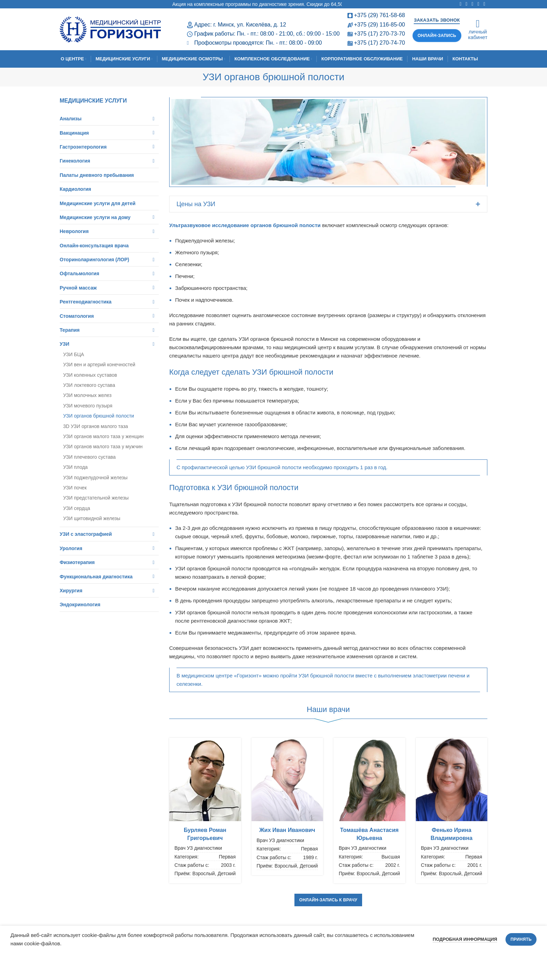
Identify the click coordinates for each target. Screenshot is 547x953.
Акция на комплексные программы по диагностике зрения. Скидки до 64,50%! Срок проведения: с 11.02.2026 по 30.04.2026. (328, 4)
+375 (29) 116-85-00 (379, 25)
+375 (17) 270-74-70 (379, 43)
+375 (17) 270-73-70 (379, 34)
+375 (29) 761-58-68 (379, 15)
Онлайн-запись (437, 35)
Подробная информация (465, 939)
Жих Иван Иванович (287, 830)
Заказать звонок (437, 20)
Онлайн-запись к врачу (328, 900)
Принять (521, 939)
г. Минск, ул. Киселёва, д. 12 (249, 25)
